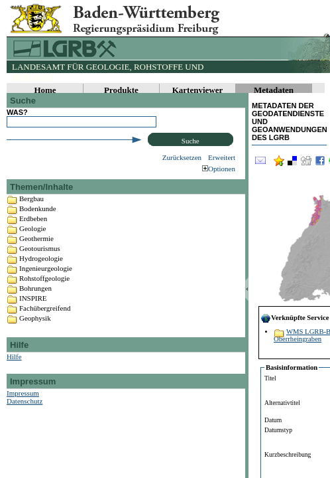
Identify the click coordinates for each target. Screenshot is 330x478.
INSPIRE (33, 324)
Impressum (23, 419)
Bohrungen (35, 314)
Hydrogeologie (41, 284)
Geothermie (36, 264)
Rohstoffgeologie (44, 304)
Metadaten (274, 90)
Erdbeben (33, 244)
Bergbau (31, 224)
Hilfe (14, 382)
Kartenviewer (197, 90)
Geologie (32, 254)
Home (45, 90)
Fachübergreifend (44, 334)
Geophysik (35, 344)
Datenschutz (24, 427)
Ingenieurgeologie (45, 294)
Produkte (121, 90)
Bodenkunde (37, 234)
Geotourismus (39, 274)
